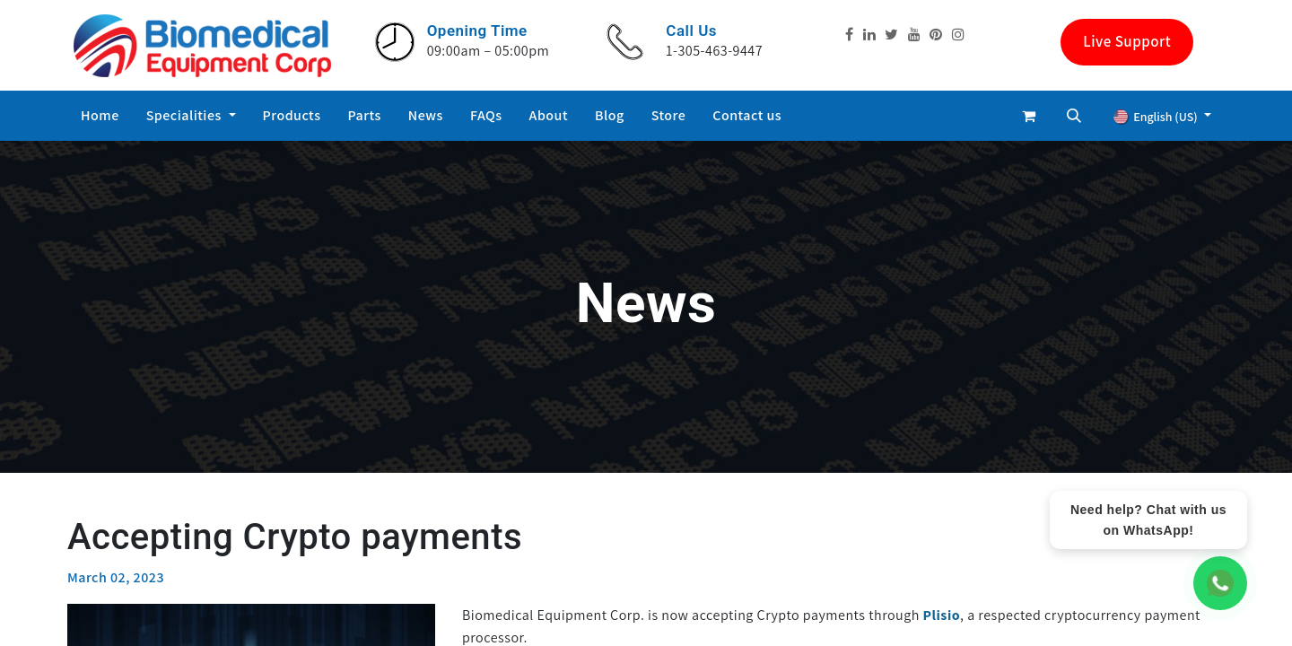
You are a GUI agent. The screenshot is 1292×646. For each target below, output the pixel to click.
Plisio (942, 615)
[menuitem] (100, 116)
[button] (1074, 116)
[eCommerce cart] (1029, 116)
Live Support (1127, 41)
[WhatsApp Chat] (1220, 583)
